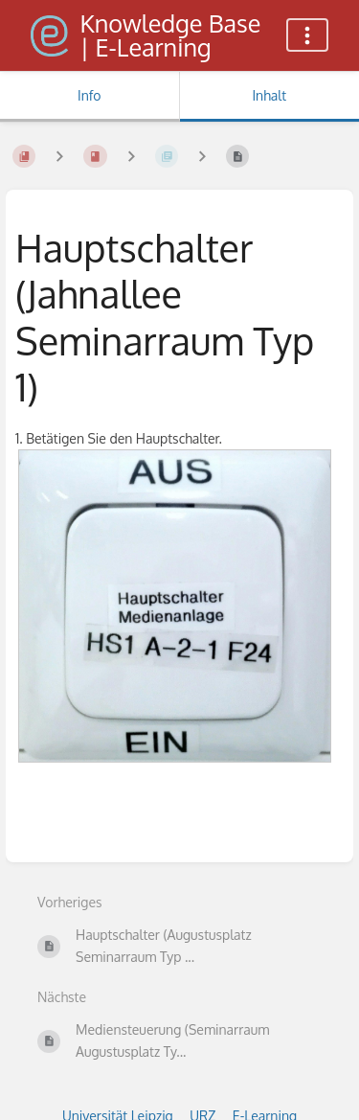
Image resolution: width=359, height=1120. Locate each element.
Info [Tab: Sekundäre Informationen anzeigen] (89, 95)
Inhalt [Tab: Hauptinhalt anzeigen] (269, 95)
